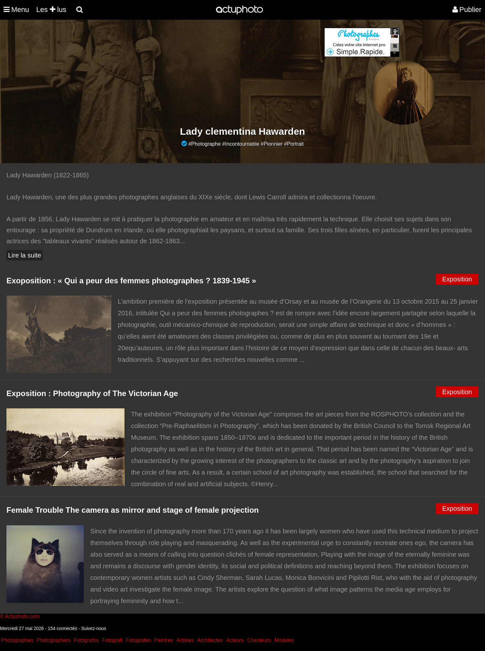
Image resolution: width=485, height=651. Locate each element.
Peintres (163, 640)
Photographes (17, 640)
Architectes (210, 640)
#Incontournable (240, 144)
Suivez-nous (93, 628)
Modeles (284, 640)
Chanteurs (259, 640)
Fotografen (138, 640)
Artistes (185, 640)
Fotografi (112, 640)
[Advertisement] (203, 73)
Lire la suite (24, 255)
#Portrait (294, 144)
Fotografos (86, 640)
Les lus (51, 9)
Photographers (53, 640)
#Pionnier (272, 144)
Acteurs (234, 640)
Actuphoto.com (22, 616)
